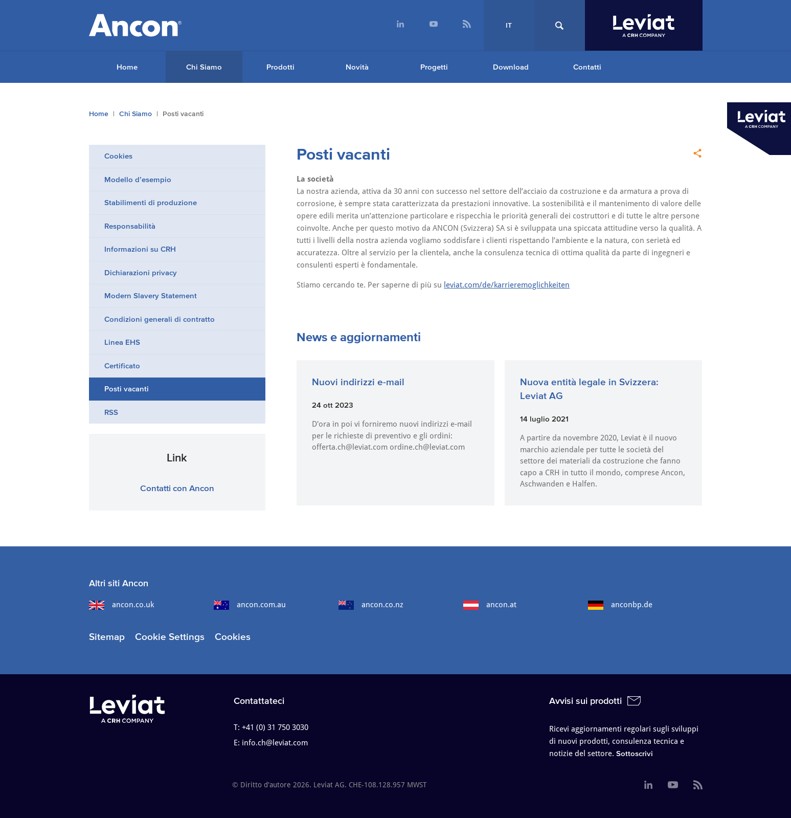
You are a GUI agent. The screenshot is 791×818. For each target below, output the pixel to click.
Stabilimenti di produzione (150, 202)
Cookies (118, 155)
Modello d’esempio (137, 179)
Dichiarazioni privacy (140, 272)
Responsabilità (129, 226)
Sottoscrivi (634, 753)
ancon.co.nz (370, 604)
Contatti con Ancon (177, 488)
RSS (111, 412)
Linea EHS (122, 342)
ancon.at (489, 604)
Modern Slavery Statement (150, 295)
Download (511, 66)
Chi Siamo (204, 66)
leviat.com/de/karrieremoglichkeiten (507, 285)
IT (509, 25)
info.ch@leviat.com (275, 742)
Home (127, 66)
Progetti (434, 66)
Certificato (122, 365)
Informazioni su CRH (140, 249)
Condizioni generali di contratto (159, 319)
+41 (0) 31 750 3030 (275, 727)
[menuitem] (400, 25)
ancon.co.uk (121, 604)
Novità (357, 66)
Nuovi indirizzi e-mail (358, 382)
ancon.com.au (250, 604)
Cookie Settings (170, 636)
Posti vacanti (126, 388)
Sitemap (107, 636)
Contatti (587, 66)
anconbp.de (620, 604)
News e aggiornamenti (359, 337)
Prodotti (280, 66)
